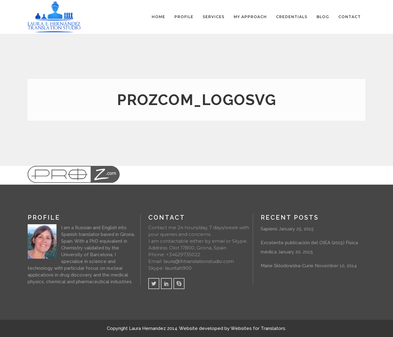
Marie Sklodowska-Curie (287, 265)
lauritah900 (178, 268)
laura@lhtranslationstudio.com (198, 261)
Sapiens (269, 229)
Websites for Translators (258, 328)
